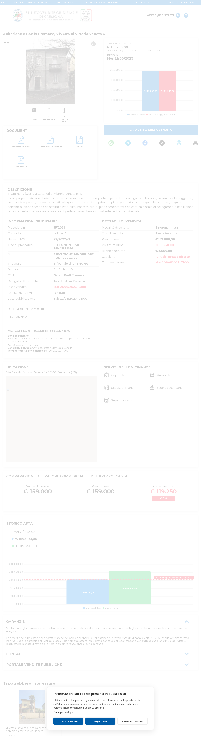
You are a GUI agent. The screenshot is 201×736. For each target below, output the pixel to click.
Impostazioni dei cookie (132, 721)
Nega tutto (100, 721)
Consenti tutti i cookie (68, 721)
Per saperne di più (63, 712)
